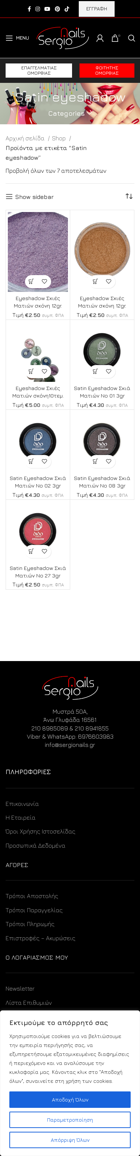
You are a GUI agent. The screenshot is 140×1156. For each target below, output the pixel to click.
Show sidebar (34, 196)
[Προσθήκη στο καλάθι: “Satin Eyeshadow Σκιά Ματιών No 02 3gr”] (31, 461)
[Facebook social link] (29, 9)
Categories (66, 113)
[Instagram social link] (37, 9)
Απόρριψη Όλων (70, 1140)
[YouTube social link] (47, 9)
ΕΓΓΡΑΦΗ (96, 9)
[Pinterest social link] (57, 9)
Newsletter (20, 988)
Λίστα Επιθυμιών (29, 1002)
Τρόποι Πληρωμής (30, 923)
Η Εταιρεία (20, 817)
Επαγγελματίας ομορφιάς (39, 70)
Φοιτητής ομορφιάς (107, 70)
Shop (59, 138)
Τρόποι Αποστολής (32, 895)
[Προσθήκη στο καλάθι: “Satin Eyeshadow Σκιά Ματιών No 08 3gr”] (95, 461)
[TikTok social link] (66, 9)
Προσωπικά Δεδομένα (35, 845)
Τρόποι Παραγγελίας (34, 910)
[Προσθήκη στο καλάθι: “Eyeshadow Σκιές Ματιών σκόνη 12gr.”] (31, 281)
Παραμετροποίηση (70, 1119)
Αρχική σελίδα (26, 138)
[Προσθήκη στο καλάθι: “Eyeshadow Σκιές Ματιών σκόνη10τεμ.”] (31, 371)
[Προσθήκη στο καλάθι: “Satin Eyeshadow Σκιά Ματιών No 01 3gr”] (95, 371)
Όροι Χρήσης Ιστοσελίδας (40, 831)
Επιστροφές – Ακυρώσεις (40, 938)
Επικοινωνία (22, 803)
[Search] (131, 38)
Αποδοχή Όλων (70, 1099)
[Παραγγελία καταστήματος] (128, 196)
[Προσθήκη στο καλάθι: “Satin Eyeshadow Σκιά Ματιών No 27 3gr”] (31, 551)
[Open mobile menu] (17, 38)
